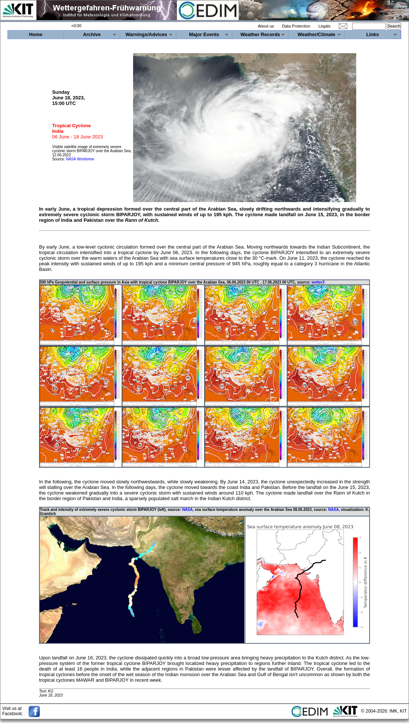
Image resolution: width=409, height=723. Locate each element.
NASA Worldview (80, 159)
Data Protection (296, 26)
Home (35, 34)
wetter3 (318, 282)
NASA (187, 510)
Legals (324, 26)
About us (266, 26)
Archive (92, 34)
